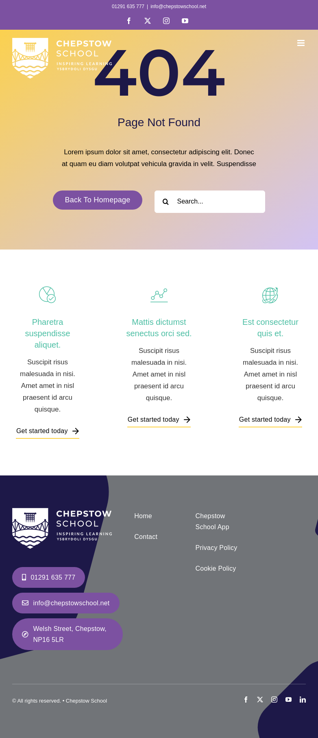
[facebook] (246, 699)
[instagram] (274, 699)
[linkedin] (303, 699)
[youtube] (288, 699)
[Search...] (210, 202)
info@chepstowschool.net (178, 6)
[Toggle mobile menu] (301, 43)
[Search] (166, 202)
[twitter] (260, 699)
